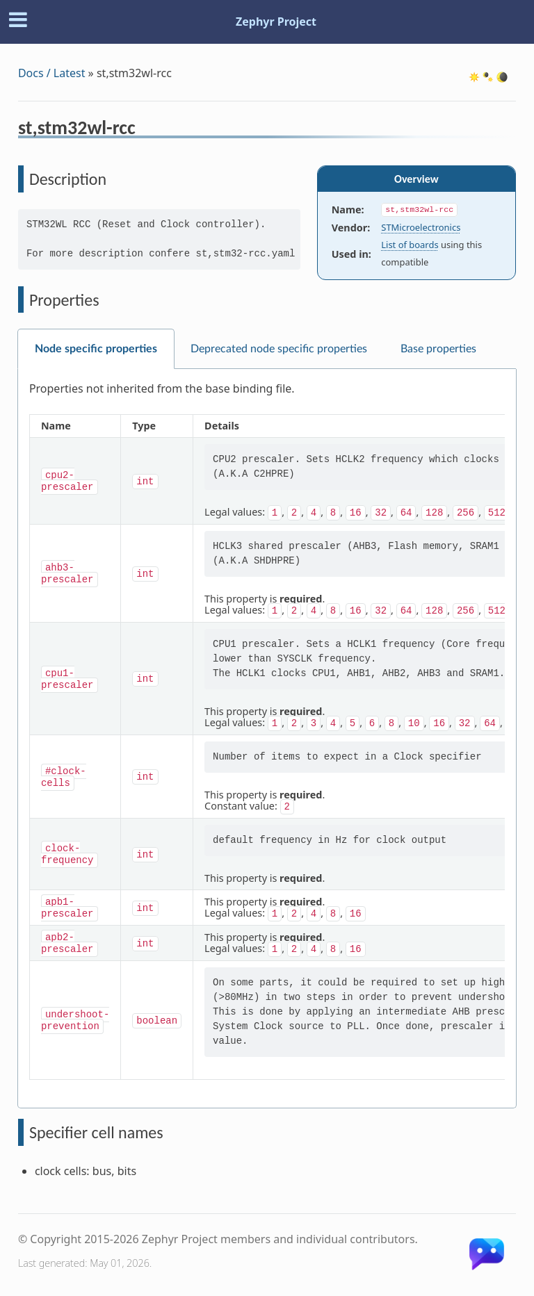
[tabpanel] (267, 738)
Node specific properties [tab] (96, 348)
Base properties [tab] (438, 348)
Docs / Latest (52, 73)
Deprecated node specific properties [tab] (279, 348)
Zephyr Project (276, 21)
